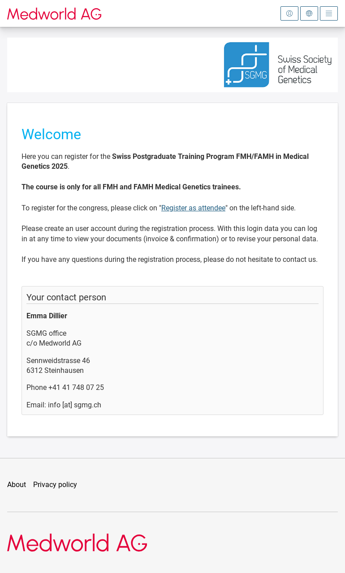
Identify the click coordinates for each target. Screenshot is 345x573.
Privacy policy (55, 484)
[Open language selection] (309, 13)
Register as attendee (193, 208)
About (16, 484)
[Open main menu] (329, 13)
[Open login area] (289, 13)
